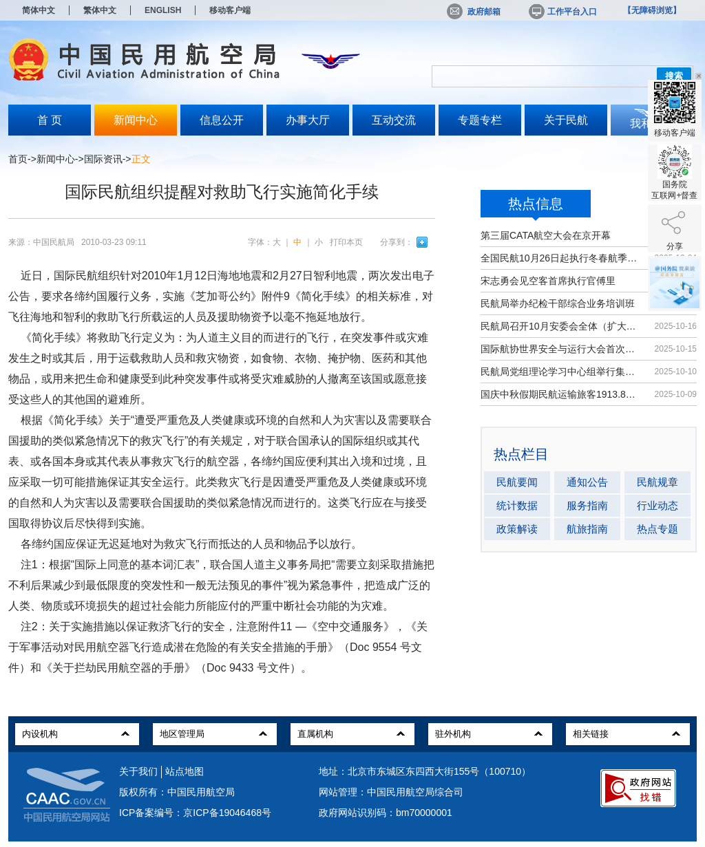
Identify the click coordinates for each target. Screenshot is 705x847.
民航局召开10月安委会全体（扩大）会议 (561, 326)
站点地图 (184, 771)
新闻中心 (136, 120)
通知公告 (587, 482)
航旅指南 (587, 529)
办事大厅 (308, 120)
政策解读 (517, 529)
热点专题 (657, 529)
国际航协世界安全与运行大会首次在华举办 (561, 348)
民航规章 (657, 482)
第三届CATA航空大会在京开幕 (546, 235)
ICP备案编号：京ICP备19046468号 (195, 812)
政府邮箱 (474, 12)
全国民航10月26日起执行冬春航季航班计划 (561, 258)
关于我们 (138, 771)
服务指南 (587, 505)
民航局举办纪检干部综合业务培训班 (558, 303)
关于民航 (566, 120)
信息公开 (222, 120)
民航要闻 (517, 482)
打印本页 (346, 242)
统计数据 (517, 505)
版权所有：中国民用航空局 (177, 791)
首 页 (49, 120)
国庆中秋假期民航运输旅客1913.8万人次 (561, 394)
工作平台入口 (562, 12)
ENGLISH (163, 10)
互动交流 (394, 120)
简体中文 (38, 10)
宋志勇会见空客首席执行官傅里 (548, 280)
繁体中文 (99, 10)
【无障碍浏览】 (652, 10)
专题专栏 (480, 120)
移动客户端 (230, 10)
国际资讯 (103, 158)
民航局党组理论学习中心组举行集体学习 (561, 371)
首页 (18, 158)
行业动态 (657, 505)
